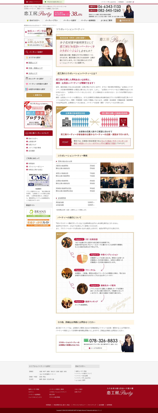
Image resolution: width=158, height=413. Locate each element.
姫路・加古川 (51, 371)
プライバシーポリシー (36, 166)
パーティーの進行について (84, 373)
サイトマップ (92, 405)
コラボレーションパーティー (57, 392)
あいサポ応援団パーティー (48, 374)
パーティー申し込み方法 (108, 2)
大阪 (40, 371)
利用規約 (121, 2)
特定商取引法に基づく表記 (62, 405)
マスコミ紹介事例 (54, 397)
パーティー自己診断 (82, 376)
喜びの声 (52, 394)
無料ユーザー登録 (81, 371)
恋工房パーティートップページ (32, 25)
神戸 (44, 371)
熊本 (44, 379)
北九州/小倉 (50, 379)
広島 (40, 377)
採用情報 (109, 405)
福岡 (40, 379)
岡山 (44, 377)
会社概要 (129, 2)
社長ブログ (32, 144)
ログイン (31, 392)
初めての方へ (33, 138)
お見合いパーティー (34, 2)
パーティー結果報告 (34, 394)
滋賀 (61, 371)
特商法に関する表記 (35, 170)
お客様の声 (32, 141)
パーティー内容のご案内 (56, 389)
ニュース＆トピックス (35, 397)
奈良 (65, 371)
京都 (57, 371)
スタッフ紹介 (79, 389)
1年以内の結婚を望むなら (54, 2)
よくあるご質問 (80, 380)
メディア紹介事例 (35, 148)
